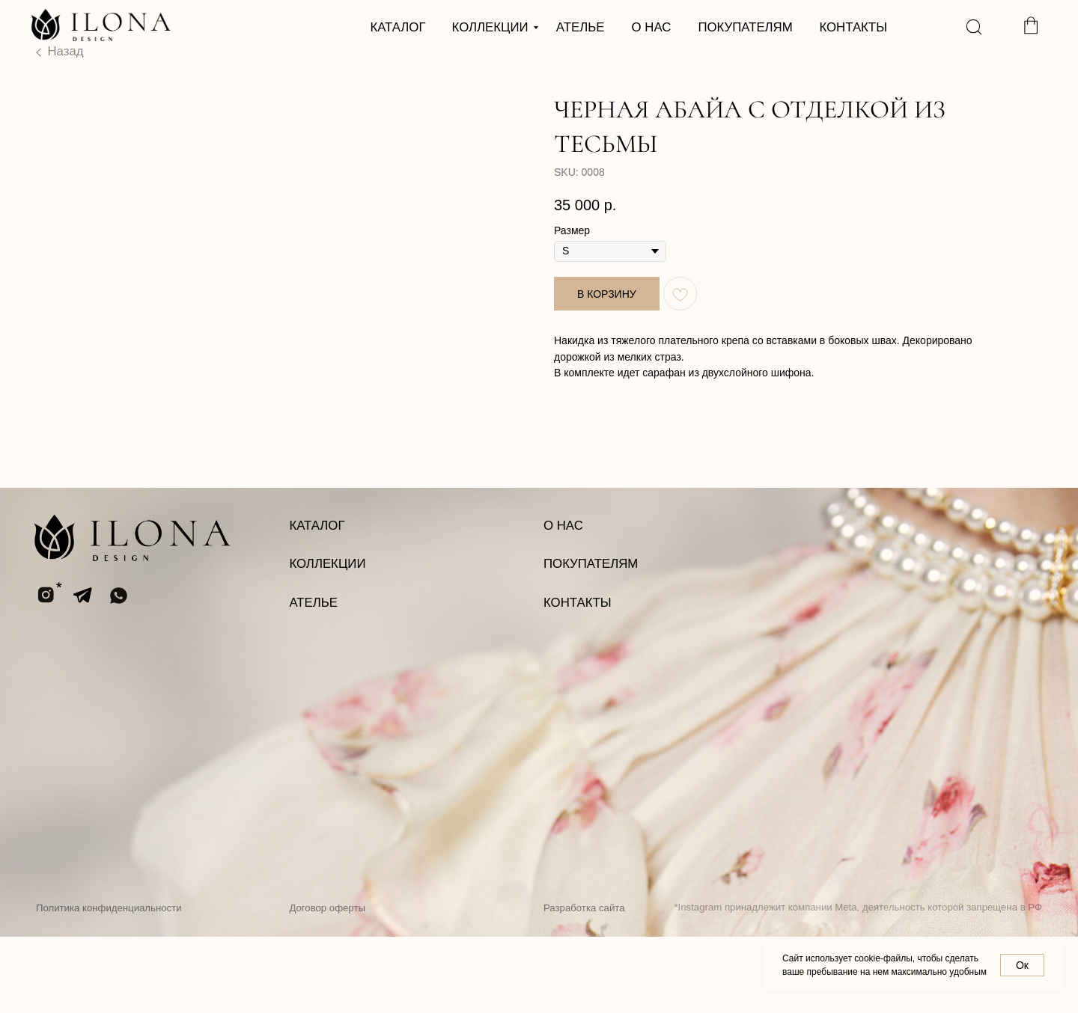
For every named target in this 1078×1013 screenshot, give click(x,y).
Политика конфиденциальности (109, 984)
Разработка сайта (583, 984)
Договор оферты (327, 984)
